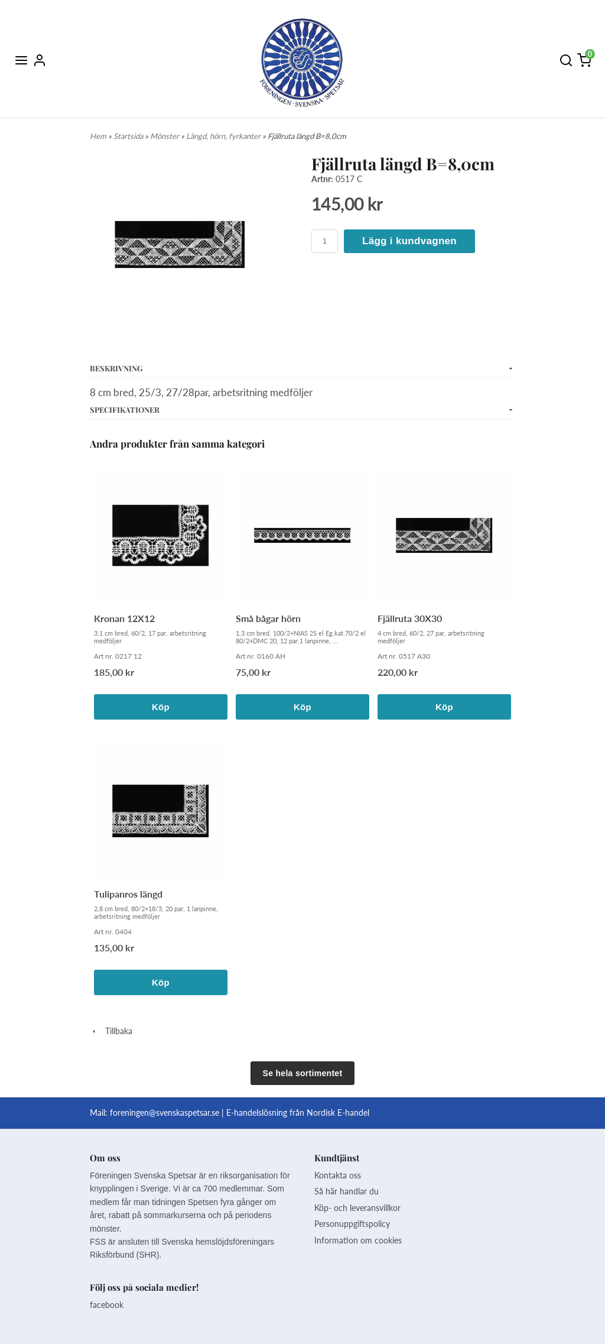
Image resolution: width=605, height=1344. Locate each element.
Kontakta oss (337, 1175)
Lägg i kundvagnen (409, 241)
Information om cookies (358, 1240)
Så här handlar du (346, 1191)
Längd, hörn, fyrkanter (224, 136)
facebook (106, 1305)
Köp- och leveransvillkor (357, 1208)
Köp (161, 707)
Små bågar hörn (268, 618)
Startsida (129, 136)
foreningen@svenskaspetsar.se (164, 1112)
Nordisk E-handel (338, 1112)
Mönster (165, 136)
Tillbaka (111, 1031)
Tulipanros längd (128, 893)
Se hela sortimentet (303, 1073)
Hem (98, 136)
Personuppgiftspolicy (352, 1224)
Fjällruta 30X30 (410, 618)
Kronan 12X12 (124, 618)
